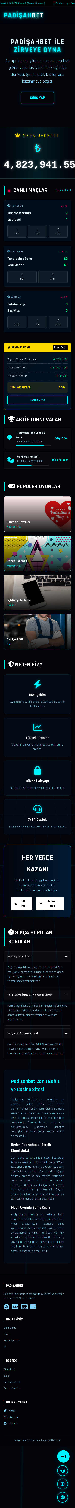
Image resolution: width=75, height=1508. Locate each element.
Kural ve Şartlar (12, 1382)
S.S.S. (7, 1376)
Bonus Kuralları (12, 1388)
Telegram (11, 1423)
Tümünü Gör (62, 190)
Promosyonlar (11, 1340)
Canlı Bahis (10, 1328)
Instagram (11, 1417)
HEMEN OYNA (37, 400)
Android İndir (48, 903)
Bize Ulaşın (9, 1369)
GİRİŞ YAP (37, 98)
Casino (7, 1334)
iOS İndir (20, 903)
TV (5, 1347)
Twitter (9, 1411)
